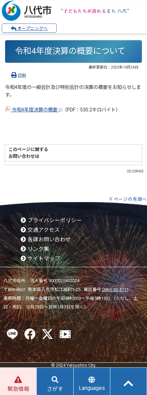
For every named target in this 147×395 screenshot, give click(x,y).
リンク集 (35, 249)
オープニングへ (29, 28)
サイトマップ (40, 259)
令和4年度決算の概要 (33, 110)
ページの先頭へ (130, 199)
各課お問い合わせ (46, 240)
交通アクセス (40, 230)
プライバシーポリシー (51, 220)
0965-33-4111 (115, 289)
